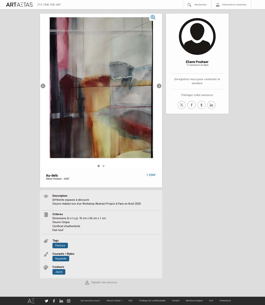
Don (211, 300)
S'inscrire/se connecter (234, 4)
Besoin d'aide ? (114, 300)
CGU (130, 300)
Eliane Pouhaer (197, 61)
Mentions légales (194, 300)
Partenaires (225, 300)
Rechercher (200, 4)
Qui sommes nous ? (90, 300)
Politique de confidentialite (152, 300)
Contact (175, 300)
